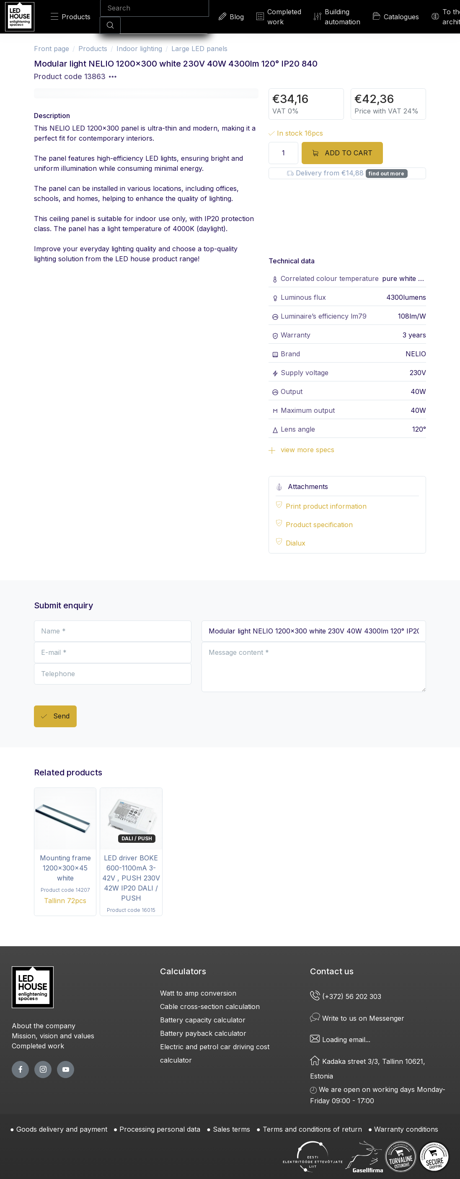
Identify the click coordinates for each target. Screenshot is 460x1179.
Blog (231, 16)
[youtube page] (65, 1069)
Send (55, 716)
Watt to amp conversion (198, 993)
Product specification (319, 524)
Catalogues (396, 16)
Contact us (332, 971)
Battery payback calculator (203, 1033)
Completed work (278, 17)
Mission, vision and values (53, 1036)
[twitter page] (43, 1069)
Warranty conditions (406, 1129)
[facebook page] (20, 1069)
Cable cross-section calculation (210, 1006)
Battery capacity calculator (203, 1020)
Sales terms (231, 1129)
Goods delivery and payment (61, 1129)
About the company (43, 1026)
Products (70, 16)
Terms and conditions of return (312, 1129)
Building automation (337, 17)
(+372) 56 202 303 (346, 996)
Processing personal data (159, 1129)
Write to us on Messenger (357, 1018)
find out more (386, 173)
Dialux (295, 543)
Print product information (326, 506)
